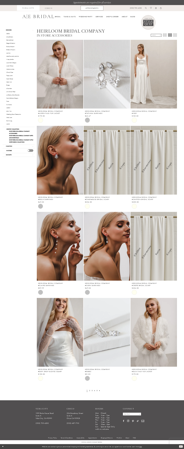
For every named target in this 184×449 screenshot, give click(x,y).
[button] (156, 8)
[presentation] (30, 151)
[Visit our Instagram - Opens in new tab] (128, 421)
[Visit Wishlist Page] (150, 8)
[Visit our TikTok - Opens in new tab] (138, 421)
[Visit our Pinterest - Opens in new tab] (133, 421)
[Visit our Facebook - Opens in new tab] (123, 421)
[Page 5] (97, 390)
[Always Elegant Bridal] (38, 16)
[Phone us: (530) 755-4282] (135, 8)
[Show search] (145, 8)
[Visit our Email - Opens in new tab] (142, 421)
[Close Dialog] (3, 446)
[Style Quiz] (148, 22)
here (140, 447)
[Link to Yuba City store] (28, 8)
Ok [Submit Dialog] (181, 446)
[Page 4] (95, 390)
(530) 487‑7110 (73, 423)
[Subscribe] (142, 414)
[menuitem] (28, 8)
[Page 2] (89, 390)
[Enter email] (133, 414)
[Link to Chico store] (49, 8)
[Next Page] (100, 390)
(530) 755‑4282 (42, 423)
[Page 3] (92, 390)
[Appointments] (92, 8)
